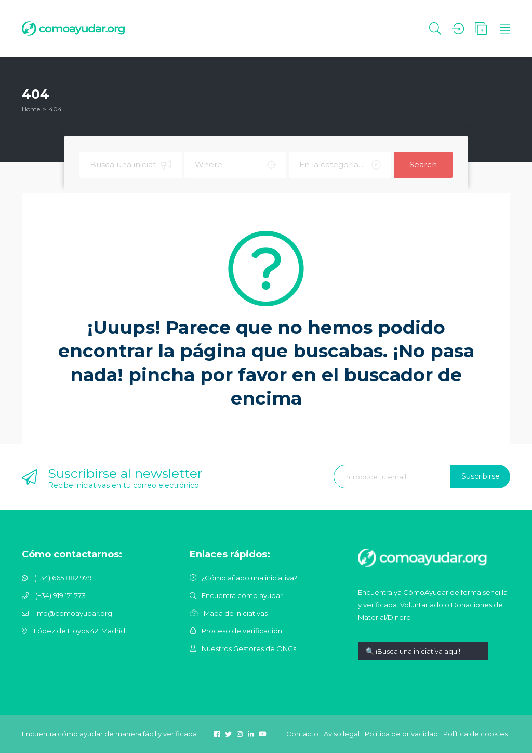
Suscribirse (480, 476)
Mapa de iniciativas (236, 613)
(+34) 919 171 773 (60, 595)
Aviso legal (342, 734)
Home (31, 109)
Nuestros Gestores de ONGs (249, 648)
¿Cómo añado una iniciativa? (249, 578)
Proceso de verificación (242, 631)
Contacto (302, 734)
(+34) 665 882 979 (63, 578)
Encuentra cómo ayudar (242, 595)
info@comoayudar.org (73, 613)
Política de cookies (475, 734)
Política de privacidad (401, 734)
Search (423, 165)
